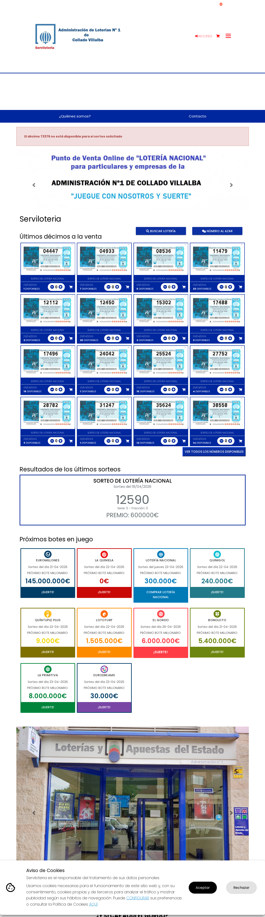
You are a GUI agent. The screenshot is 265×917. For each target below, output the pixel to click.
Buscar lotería (160, 231)
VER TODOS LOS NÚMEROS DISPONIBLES (214, 451)
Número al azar (217, 231)
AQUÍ (93, 904)
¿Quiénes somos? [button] (75, 116)
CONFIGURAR (137, 898)
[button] (33, 185)
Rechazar (241, 887)
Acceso (203, 36)
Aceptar (203, 887)
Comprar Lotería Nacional (160, 594)
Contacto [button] (197, 116)
